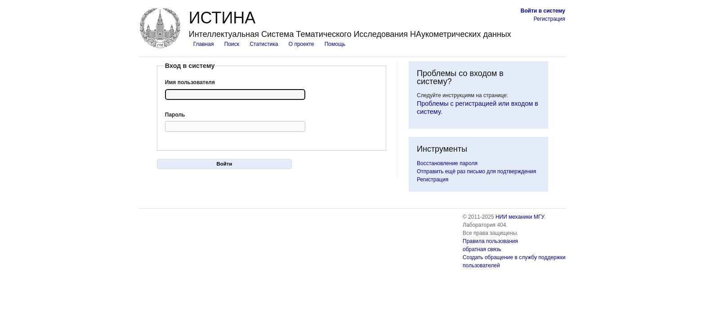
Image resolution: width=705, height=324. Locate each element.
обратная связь (482, 249)
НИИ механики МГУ (519, 217)
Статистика (264, 44)
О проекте (301, 44)
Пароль (175, 115)
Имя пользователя (190, 82)
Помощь (335, 44)
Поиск (231, 44)
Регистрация (549, 19)
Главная (203, 44)
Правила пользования (490, 241)
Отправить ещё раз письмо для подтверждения (476, 171)
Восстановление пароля (447, 163)
